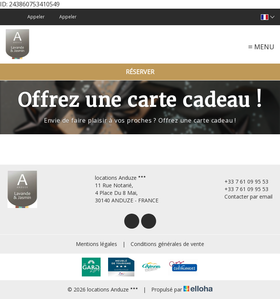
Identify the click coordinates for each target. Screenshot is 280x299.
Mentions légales (96, 243)
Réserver (140, 72)
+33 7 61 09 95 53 (242, 181)
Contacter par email (244, 196)
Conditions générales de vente (167, 243)
